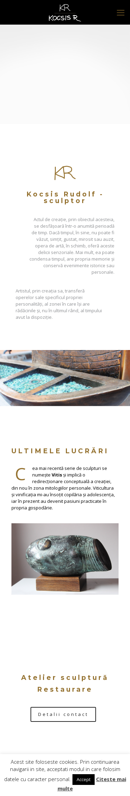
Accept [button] (83, 779)
